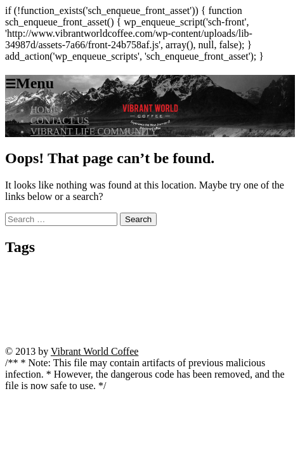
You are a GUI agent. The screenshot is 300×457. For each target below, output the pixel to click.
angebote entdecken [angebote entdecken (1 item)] (31, 274)
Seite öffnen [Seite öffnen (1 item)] (133, 308)
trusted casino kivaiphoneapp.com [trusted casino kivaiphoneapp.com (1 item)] (144, 327)
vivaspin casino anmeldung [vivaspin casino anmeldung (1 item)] (229, 327)
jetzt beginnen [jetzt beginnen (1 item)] (102, 285)
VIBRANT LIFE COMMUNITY (93, 131)
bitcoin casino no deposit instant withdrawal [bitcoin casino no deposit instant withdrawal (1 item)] (120, 274)
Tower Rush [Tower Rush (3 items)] (50, 324)
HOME (44, 110)
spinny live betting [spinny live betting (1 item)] (177, 308)
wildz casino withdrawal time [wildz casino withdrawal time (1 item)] (126, 341)
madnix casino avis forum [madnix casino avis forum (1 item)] (227, 297)
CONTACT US (59, 121)
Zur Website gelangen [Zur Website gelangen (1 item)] (197, 341)
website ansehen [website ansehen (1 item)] (61, 341)
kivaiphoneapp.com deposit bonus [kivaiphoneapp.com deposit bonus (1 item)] (51, 297)
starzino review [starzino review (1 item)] (226, 308)
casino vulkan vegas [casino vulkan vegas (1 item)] (54, 285)
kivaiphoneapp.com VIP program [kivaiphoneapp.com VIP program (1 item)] (145, 297)
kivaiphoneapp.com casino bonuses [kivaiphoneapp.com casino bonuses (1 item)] (227, 285)
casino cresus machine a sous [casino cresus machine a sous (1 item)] (222, 274)
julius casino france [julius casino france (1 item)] (150, 285)
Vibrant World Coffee (94, 351)
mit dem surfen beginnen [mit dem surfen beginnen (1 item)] (80, 308)
